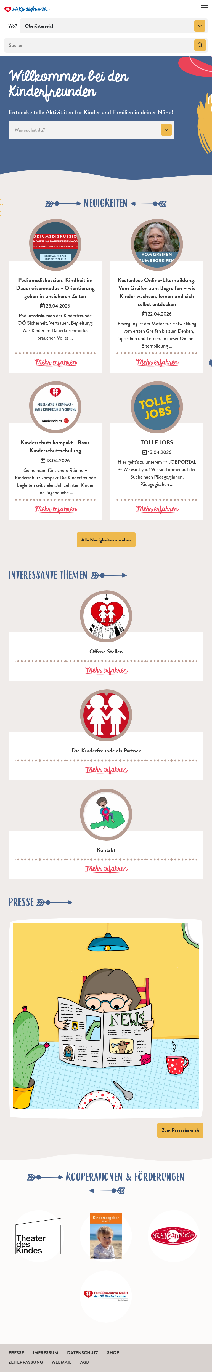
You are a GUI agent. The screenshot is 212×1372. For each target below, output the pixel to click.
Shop (113, 1352)
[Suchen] (98, 45)
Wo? (12, 26)
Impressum (45, 1352)
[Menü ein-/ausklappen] (204, 8)
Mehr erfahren (55, 363)
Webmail (61, 1362)
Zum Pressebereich (180, 1130)
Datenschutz (82, 1352)
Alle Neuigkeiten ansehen (106, 539)
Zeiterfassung (26, 1362)
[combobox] (114, 25)
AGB (84, 1362)
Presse (16, 1352)
